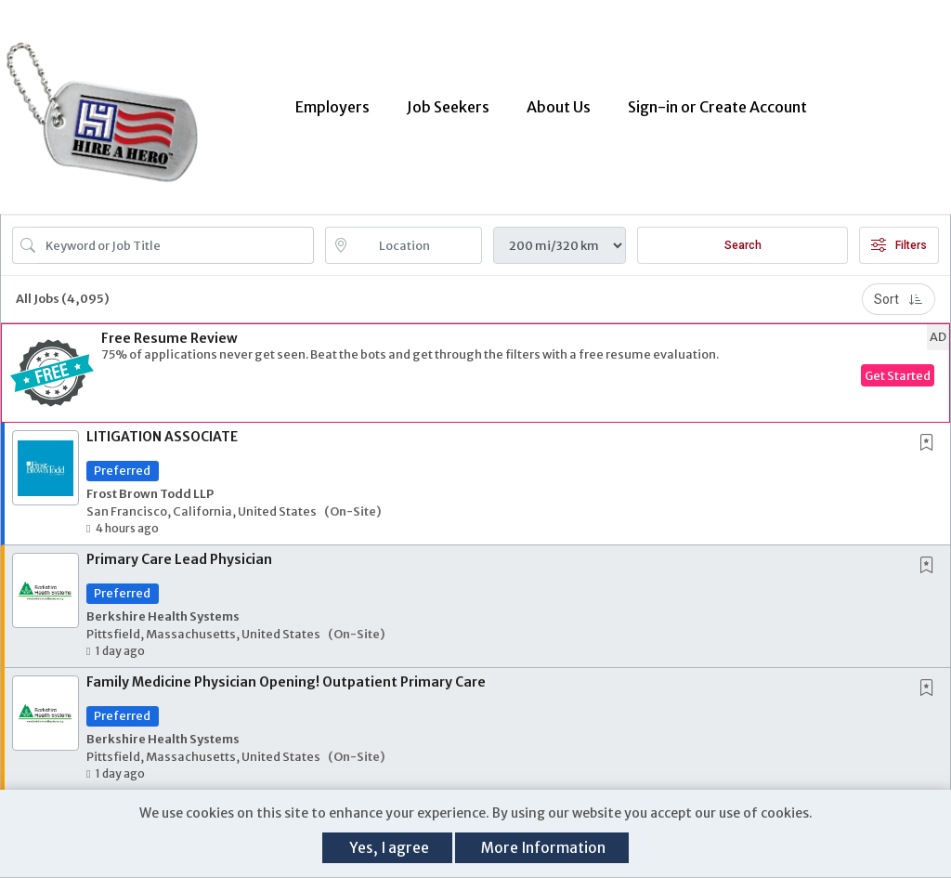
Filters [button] (899, 245)
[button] (475, 373)
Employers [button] (332, 107)
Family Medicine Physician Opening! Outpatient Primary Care (286, 682)
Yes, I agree (389, 848)
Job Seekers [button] (448, 107)
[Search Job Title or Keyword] (176, 245)
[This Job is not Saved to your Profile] (930, 443)
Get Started (898, 375)
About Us (559, 107)
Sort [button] (898, 299)
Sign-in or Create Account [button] (717, 107)
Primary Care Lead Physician (179, 559)
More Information (543, 848)
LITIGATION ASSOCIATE (162, 436)
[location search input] (417, 245)
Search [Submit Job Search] (743, 245)
